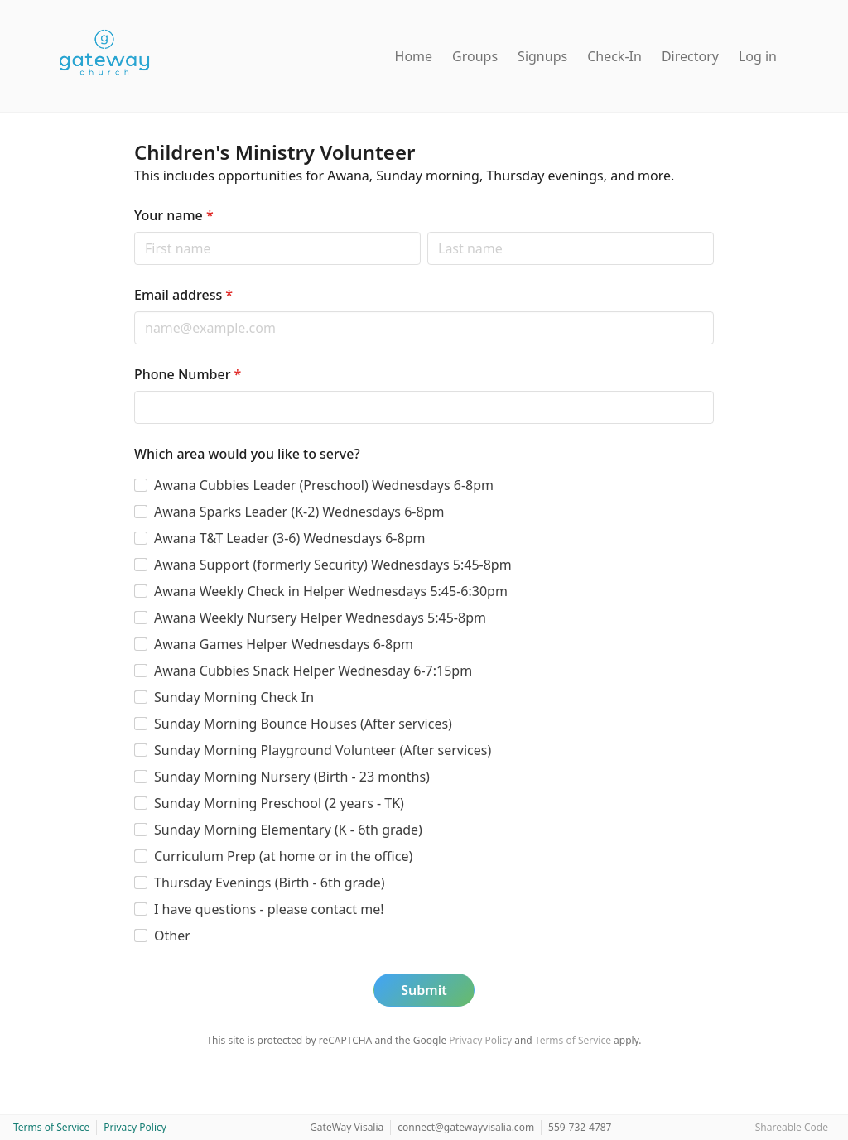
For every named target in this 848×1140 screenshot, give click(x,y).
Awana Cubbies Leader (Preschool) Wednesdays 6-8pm (324, 485)
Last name (426, 231)
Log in (758, 56)
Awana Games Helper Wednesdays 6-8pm (283, 644)
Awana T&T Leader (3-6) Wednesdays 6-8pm (289, 538)
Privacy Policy (480, 1040)
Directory (690, 56)
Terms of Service (573, 1040)
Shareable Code (791, 1127)
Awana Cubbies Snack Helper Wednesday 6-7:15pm (313, 670)
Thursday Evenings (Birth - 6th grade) (269, 882)
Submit (423, 990)
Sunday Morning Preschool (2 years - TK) (279, 803)
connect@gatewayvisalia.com (466, 1127)
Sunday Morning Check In (234, 697)
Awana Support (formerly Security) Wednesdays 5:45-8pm (333, 564)
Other (172, 935)
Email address (183, 295)
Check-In (614, 56)
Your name (174, 215)
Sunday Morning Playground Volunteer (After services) (322, 750)
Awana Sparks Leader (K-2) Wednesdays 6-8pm (299, 511)
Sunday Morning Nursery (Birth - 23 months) (292, 776)
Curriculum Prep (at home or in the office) (283, 856)
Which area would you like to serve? (247, 454)
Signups (542, 56)
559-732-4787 (579, 1127)
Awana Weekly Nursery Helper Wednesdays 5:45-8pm (320, 617)
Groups (475, 56)
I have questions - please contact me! (269, 909)
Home (414, 56)
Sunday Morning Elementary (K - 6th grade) (288, 829)
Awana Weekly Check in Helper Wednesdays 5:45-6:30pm (331, 591)
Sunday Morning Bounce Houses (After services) (303, 723)
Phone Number (187, 374)
